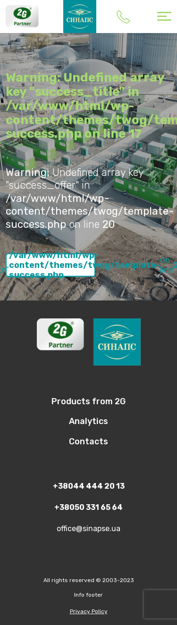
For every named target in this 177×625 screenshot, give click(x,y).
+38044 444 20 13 (123, 16)
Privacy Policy (89, 611)
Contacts (88, 441)
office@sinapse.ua (88, 528)
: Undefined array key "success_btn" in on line (50, 265)
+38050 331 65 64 (88, 507)
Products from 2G (88, 401)
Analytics (88, 421)
